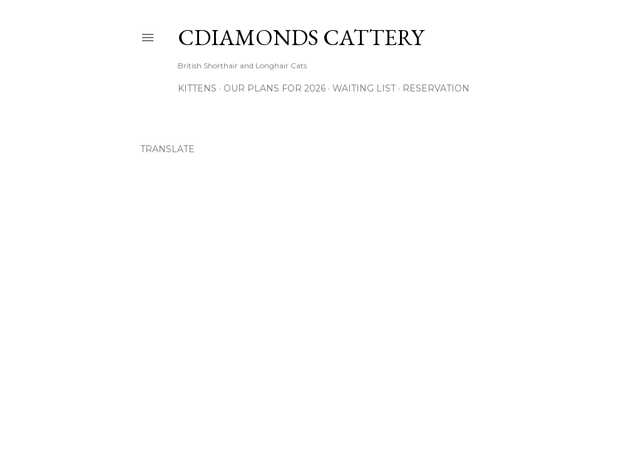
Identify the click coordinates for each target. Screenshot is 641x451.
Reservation (436, 88)
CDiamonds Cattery (301, 37)
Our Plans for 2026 (274, 88)
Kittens (197, 88)
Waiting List (364, 88)
